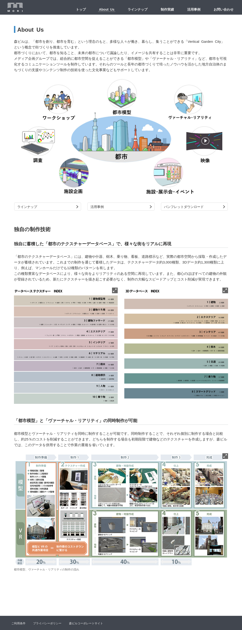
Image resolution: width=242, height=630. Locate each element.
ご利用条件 (18, 623)
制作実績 (167, 9)
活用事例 (193, 9)
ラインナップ (137, 9)
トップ (81, 9)
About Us (106, 9)
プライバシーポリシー (47, 623)
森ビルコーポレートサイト (86, 623)
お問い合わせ (223, 9)
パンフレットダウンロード (184, 206)
